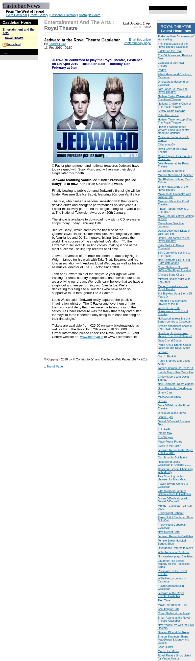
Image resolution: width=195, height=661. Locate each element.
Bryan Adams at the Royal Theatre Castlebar (174, 619)
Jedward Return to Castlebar (175, 536)
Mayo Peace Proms (170, 441)
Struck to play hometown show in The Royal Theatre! (175, 335)
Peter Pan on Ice (168, 115)
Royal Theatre (14, 37)
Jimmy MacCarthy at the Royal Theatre (173, 188)
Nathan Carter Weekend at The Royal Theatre (174, 98)
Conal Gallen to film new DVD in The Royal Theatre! (174, 269)
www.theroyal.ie (91, 337)
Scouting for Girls (168, 608)
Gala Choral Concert (170, 340)
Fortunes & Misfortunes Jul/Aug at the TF (172, 302)
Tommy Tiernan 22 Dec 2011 (175, 368)
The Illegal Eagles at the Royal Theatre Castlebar (173, 45)
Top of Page (55, 366)
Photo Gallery (39, 15)
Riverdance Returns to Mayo (175, 547)
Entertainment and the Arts (77, 22)
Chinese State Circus (171, 274)
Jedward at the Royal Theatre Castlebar (171, 595)
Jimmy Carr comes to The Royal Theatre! (174, 239)
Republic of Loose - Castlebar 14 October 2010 (174, 463)
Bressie (162, 401)
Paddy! (162, 69)
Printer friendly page (137, 43)
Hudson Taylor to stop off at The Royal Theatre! (175, 121)
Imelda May (165, 432)
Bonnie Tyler (165, 417)
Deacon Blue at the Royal (173, 632)
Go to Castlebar (16, 15)
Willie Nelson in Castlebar (173, 552)
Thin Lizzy (164, 428)
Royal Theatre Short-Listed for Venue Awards (174, 657)
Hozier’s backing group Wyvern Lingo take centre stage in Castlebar (173, 129)
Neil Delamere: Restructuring (175, 383)
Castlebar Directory (64, 15)
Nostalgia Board (89, 15)
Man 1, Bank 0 (167, 356)
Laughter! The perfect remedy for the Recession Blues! (173, 563)
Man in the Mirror (168, 651)
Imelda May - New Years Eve (175, 372)
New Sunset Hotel (169, 531)
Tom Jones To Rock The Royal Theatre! (173, 90)
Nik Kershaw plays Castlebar (175, 556)
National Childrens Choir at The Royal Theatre (174, 105)
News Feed (13, 44)
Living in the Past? (169, 445)
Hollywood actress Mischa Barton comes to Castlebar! (174, 320)
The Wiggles (165, 437)
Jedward (163, 352)
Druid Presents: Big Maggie (175, 388)
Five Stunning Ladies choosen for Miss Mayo (172, 478)
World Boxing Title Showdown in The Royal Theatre (173, 311)
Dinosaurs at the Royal (172, 412)
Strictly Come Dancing (171, 110)
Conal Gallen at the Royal (173, 613)
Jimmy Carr (165, 392)
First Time (164, 600)
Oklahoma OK (166, 144)
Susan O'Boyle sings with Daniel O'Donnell (173, 500)
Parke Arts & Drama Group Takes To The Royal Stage (174, 346)
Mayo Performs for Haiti (172, 604)
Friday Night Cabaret (171, 513)
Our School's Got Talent (172, 457)
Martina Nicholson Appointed (175, 175)
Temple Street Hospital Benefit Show (172, 542)
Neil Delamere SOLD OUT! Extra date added (174, 261)
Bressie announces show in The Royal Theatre (175, 327)
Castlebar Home (17, 22)
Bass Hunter (165, 646)
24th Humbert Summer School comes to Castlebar (174, 492)
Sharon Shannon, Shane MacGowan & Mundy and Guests (173, 639)
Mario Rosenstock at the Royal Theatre (173, 288)
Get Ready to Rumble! (171, 170)
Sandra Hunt (56, 44)
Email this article (140, 39)
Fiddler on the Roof (170, 51)
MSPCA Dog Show (169, 396)
